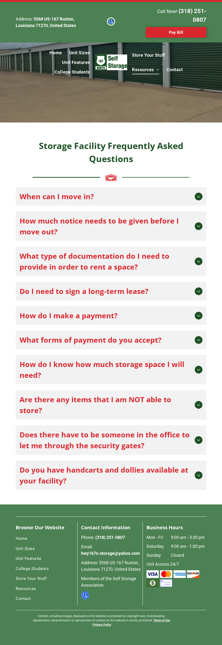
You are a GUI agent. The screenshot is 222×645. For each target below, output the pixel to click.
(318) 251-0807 (110, 537)
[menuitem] (55, 52)
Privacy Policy (102, 624)
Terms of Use (161, 620)
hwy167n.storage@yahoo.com (110, 553)
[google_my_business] (111, 22)
